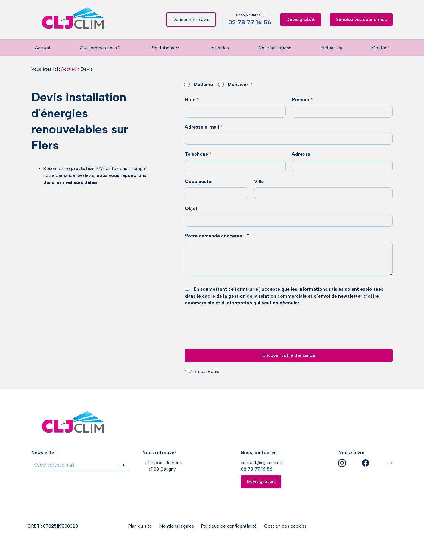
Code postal (199, 181)
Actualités (331, 48)
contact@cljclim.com (262, 462)
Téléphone (198, 154)
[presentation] (230, 342)
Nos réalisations (275, 48)
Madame (199, 85)
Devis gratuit (300, 19)
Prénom (302, 99)
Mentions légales (176, 526)
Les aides (219, 48)
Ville (259, 181)
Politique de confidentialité (229, 526)
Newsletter (43, 452)
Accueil (42, 48)
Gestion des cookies (285, 526)
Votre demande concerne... (217, 236)
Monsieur (233, 85)
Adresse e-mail (203, 127)
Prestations (162, 48)
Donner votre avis (191, 19)
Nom (192, 99)
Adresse (301, 154)
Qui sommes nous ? (100, 48)
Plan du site (140, 526)
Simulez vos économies (361, 19)
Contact (380, 48)
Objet (191, 208)
